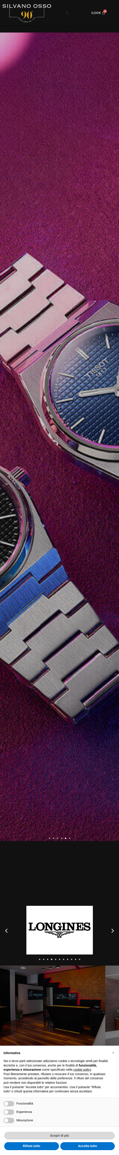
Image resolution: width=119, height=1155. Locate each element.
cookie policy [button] (82, 1069)
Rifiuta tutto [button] (31, 1146)
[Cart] (98, 12)
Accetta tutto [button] (87, 1146)
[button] (67, 13)
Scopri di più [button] (59, 1135)
